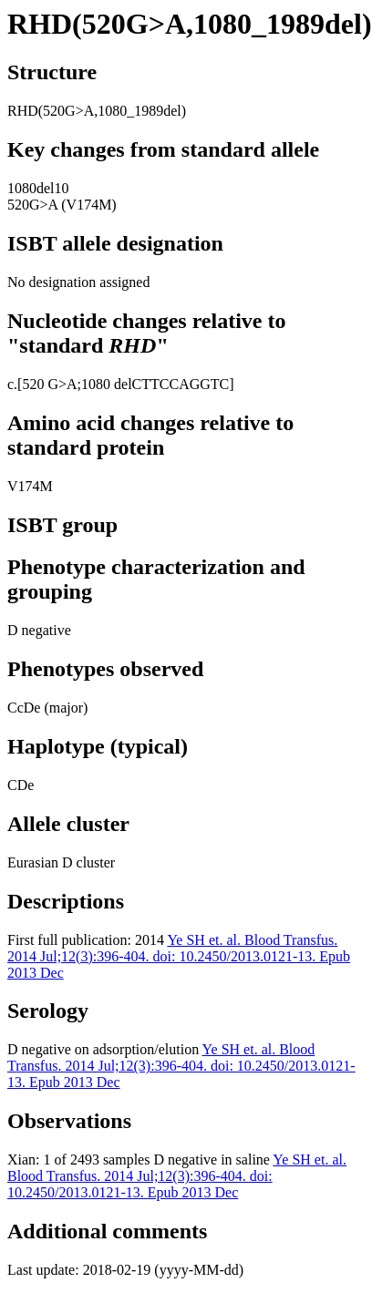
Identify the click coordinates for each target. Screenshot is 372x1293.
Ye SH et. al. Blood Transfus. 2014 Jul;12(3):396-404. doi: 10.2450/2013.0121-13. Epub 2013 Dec (178, 956)
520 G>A (49, 384)
